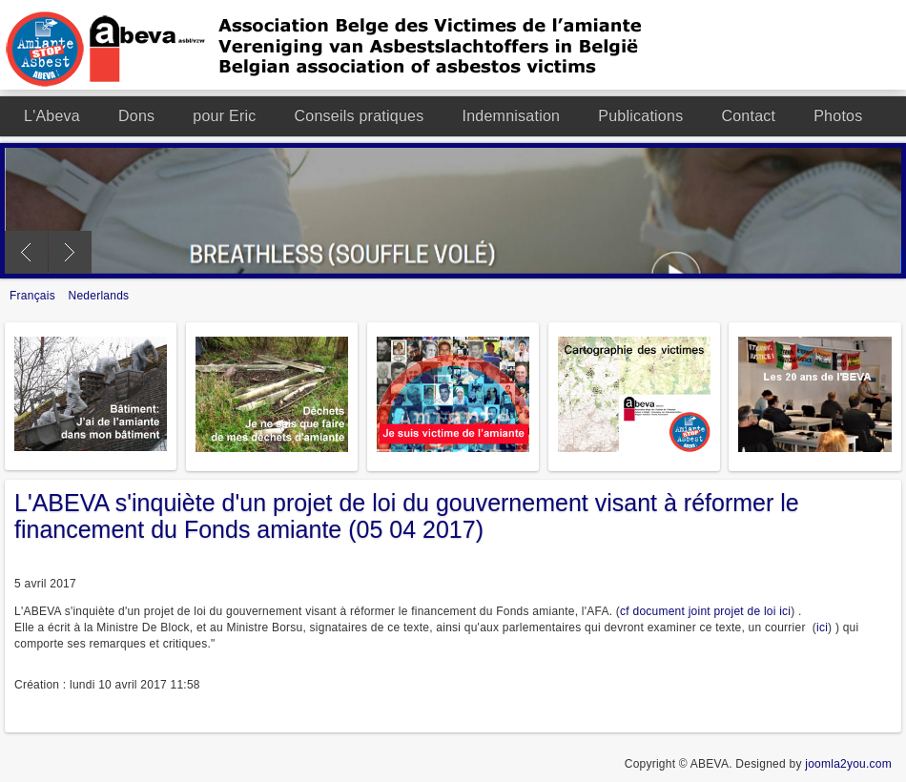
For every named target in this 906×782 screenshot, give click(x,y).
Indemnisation (511, 116)
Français (34, 295)
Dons (136, 116)
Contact (748, 116)
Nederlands (99, 295)
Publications (640, 116)
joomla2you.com (848, 764)
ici (822, 627)
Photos (837, 116)
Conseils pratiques (359, 116)
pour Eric (224, 116)
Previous (26, 252)
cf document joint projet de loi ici (705, 611)
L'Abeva (52, 116)
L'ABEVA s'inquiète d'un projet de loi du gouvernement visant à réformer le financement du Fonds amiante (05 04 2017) (406, 516)
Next (70, 252)
